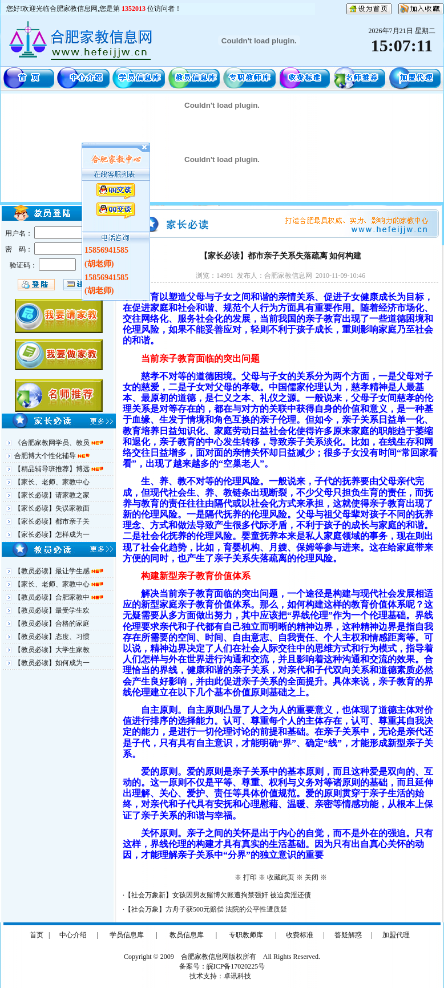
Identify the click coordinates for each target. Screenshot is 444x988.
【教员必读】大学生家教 (52, 650)
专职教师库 (246, 935)
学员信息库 (127, 935)
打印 (250, 877)
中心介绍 (73, 935)
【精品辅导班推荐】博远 (52, 469)
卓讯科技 (237, 976)
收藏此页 (280, 877)
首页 (36, 935)
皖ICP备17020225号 (236, 966)
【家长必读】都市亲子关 (52, 521)
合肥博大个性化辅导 (46, 456)
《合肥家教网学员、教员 (52, 443)
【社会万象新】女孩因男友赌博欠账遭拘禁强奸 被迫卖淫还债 (217, 895)
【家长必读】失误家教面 (52, 508)
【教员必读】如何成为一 (52, 663)
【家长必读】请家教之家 (52, 495)
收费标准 (299, 935)
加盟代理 (396, 935)
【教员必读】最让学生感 (52, 571)
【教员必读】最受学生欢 (52, 610)
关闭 (311, 877)
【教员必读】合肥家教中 (52, 597)
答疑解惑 (348, 935)
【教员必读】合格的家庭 (52, 623)
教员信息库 (186, 935)
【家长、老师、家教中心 (52, 482)
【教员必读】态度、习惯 (52, 637)
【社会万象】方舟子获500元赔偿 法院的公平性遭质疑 (205, 909)
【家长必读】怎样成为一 (52, 534)
